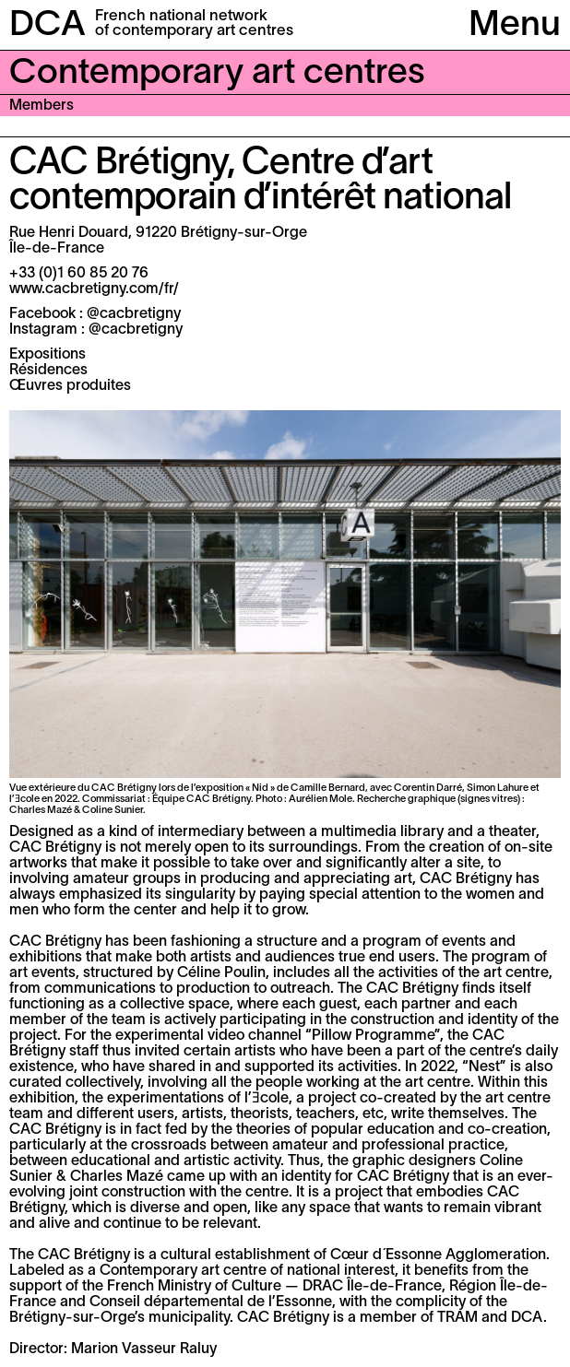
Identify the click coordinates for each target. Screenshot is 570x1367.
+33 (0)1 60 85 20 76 (78, 273)
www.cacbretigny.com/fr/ (94, 289)
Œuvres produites (70, 386)
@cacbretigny (134, 314)
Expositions (47, 354)
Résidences (48, 370)
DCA (47, 26)
